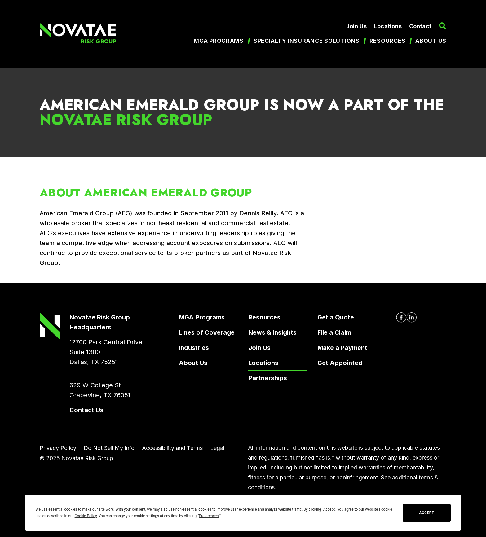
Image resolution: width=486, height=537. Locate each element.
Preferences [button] (209, 516)
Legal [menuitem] (217, 448)
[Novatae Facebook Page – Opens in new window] (401, 317)
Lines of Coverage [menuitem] (207, 332)
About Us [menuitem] (193, 363)
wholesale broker (65, 223)
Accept (426, 513)
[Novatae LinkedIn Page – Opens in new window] (411, 317)
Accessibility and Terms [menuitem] (172, 448)
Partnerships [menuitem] (267, 378)
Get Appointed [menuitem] (339, 363)
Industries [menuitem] (194, 347)
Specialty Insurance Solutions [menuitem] (307, 41)
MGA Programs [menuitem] (219, 41)
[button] (442, 26)
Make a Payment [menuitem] (342, 347)
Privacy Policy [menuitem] (58, 448)
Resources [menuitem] (387, 41)
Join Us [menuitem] (356, 26)
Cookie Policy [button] (86, 516)
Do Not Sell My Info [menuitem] (109, 448)
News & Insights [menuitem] (272, 332)
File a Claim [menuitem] (334, 332)
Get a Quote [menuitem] (335, 317)
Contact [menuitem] (420, 26)
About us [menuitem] (430, 41)
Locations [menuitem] (388, 26)
